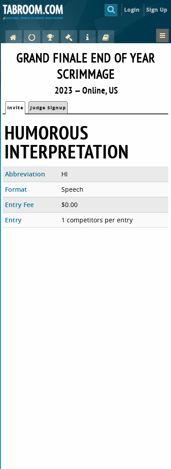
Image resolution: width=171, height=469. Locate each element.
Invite (15, 107)
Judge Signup (48, 107)
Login (132, 10)
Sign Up (156, 10)
